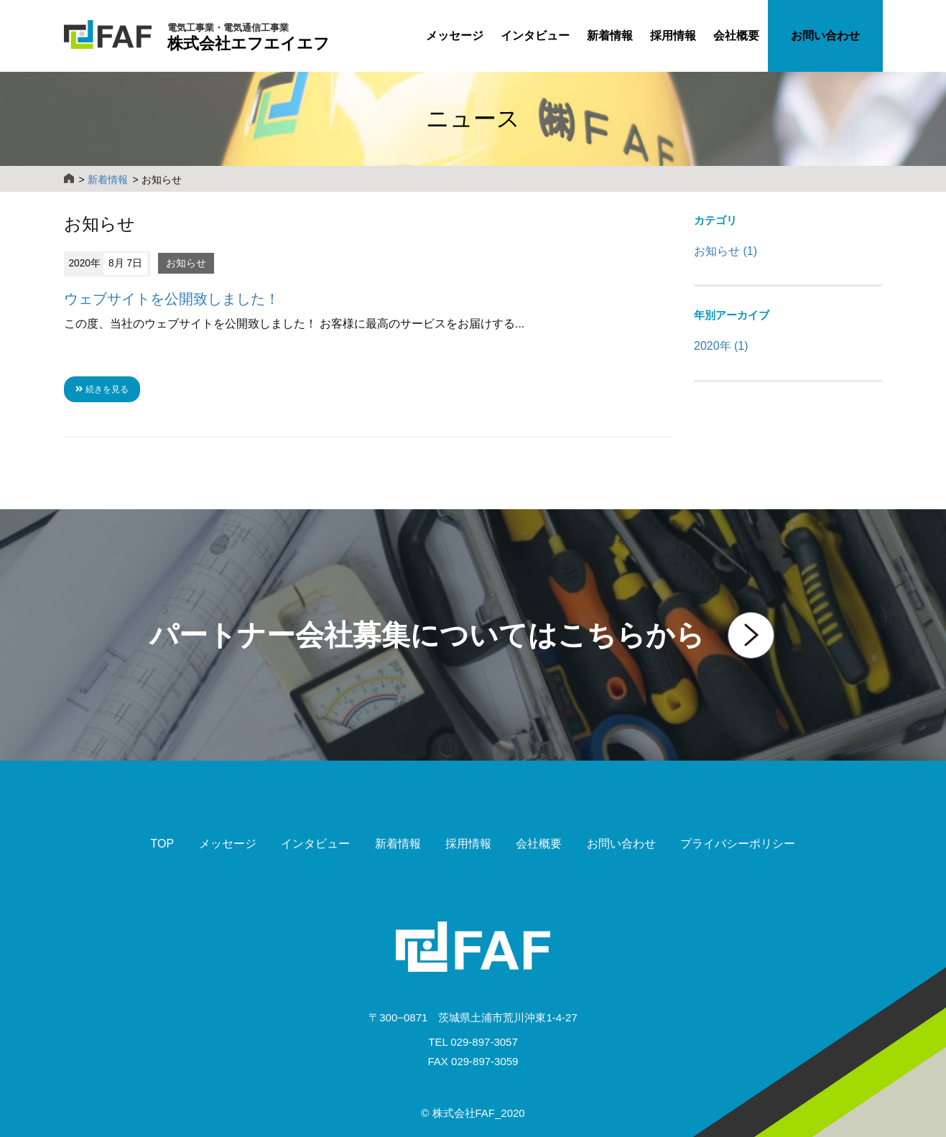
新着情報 (610, 35)
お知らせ (186, 263)
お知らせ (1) (725, 251)
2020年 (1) (721, 346)
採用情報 (673, 35)
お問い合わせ (825, 35)
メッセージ (454, 35)
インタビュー (535, 35)
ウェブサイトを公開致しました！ (171, 299)
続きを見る (102, 389)
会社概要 (736, 35)
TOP (163, 843)
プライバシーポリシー (737, 843)
